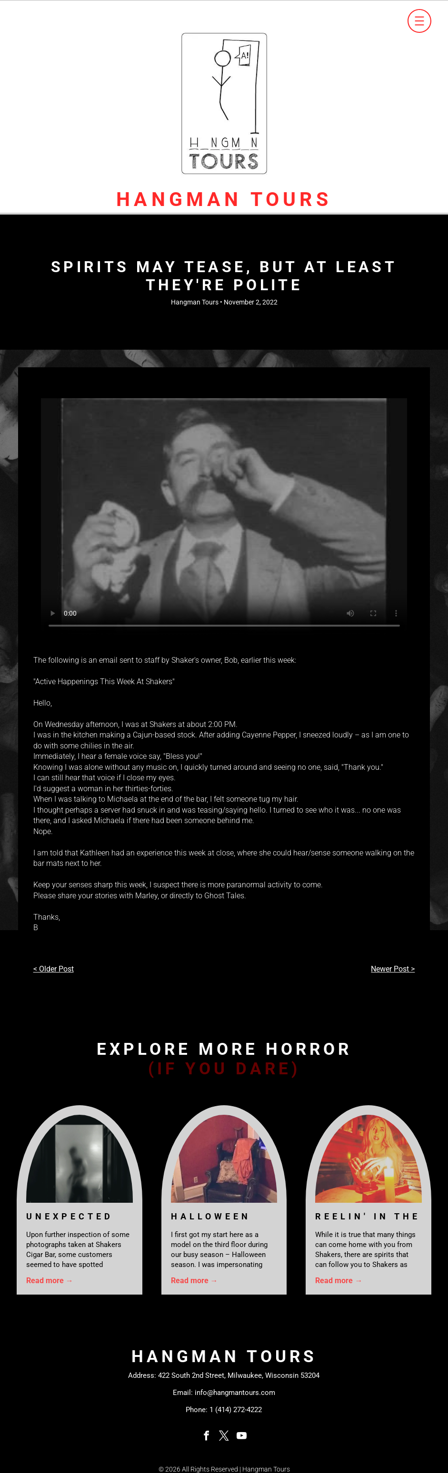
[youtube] (241, 1437)
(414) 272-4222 (238, 1409)
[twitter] (224, 1437)
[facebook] (206, 1437)
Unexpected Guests (69, 1217)
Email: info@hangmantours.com (224, 1392)
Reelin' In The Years (367, 1217)
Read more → (49, 1280)
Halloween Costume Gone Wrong (223, 1217)
